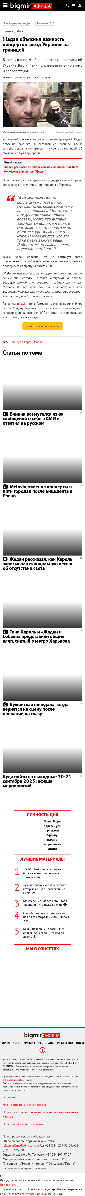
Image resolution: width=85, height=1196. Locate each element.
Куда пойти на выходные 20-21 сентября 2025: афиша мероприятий (37, 781)
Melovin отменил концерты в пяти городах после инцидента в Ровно (37, 491)
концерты (16, 342)
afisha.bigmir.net (11, 1079)
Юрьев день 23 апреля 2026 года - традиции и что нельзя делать (46, 903)
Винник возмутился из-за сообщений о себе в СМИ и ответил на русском (33, 418)
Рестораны (46, 1043)
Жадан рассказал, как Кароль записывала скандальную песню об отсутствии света (37, 563)
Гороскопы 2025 (45, 23)
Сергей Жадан (33, 342)
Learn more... (28, 1194)
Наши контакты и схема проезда (24, 1105)
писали (22, 303)
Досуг (21, 31)
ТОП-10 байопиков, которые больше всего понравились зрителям (42, 873)
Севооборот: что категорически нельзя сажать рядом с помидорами (46, 917)
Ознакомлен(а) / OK (50, 1194)
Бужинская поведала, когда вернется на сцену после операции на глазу (36, 709)
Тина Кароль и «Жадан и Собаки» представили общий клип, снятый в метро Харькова (36, 636)
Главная (8, 31)
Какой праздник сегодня (17, 23)
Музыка (29, 1043)
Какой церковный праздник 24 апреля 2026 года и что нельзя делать (44, 933)
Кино (17, 1043)
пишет (14, 153)
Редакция (9, 1097)
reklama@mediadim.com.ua (21, 1145)
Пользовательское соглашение (23, 1124)
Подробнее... (8, 1185)
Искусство (65, 1043)
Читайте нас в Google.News (42, 326)
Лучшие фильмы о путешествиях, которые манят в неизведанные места (44, 889)
